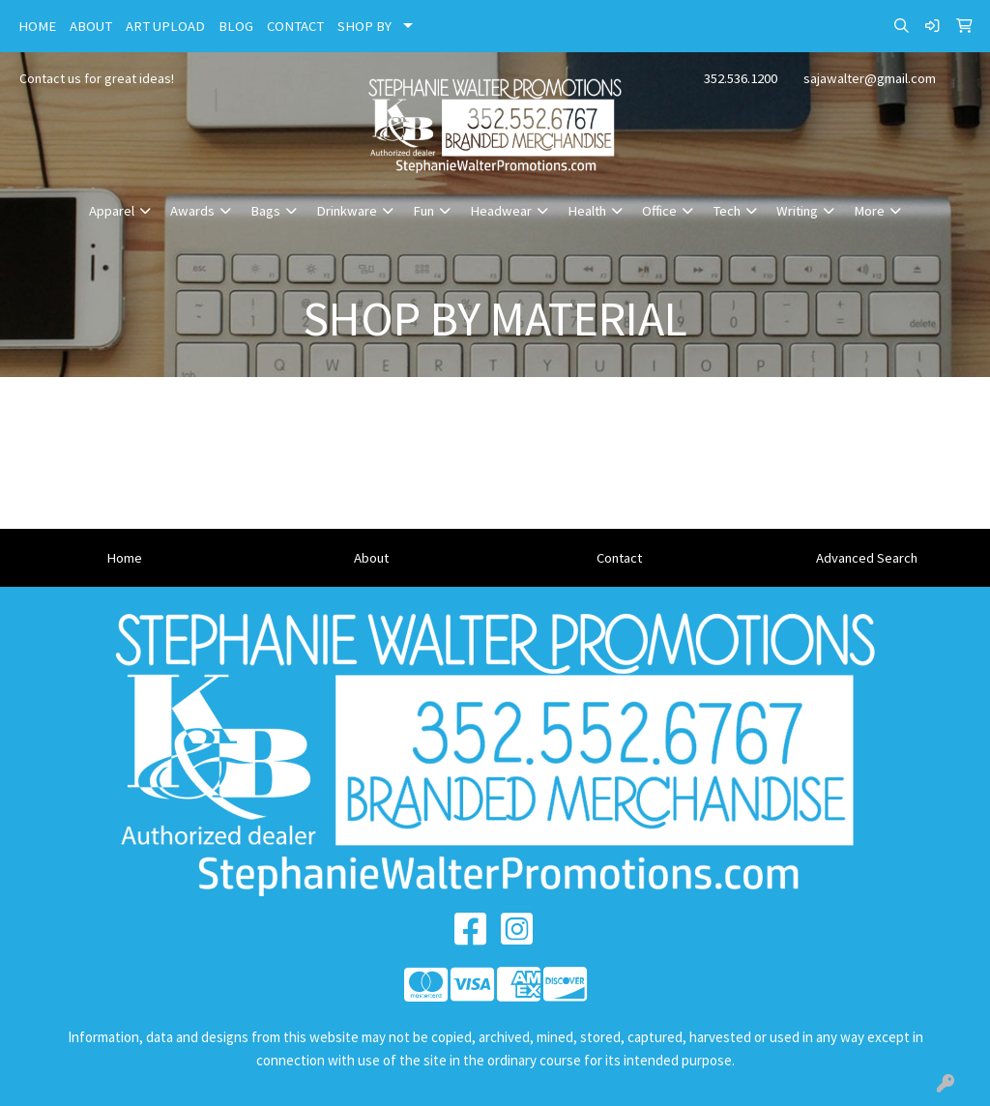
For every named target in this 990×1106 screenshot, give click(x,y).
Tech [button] (727, 210)
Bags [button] (265, 210)
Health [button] (587, 210)
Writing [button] (797, 210)
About (371, 558)
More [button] (869, 210)
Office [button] (659, 210)
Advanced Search (866, 558)
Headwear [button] (501, 210)
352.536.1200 (740, 78)
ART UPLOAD (165, 26)
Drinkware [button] (346, 210)
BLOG (235, 26)
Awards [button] (192, 210)
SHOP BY (364, 26)
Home (124, 558)
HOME (37, 26)
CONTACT (295, 26)
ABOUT (91, 26)
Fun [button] (423, 210)
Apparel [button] (111, 210)
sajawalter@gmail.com (869, 78)
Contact (619, 558)
